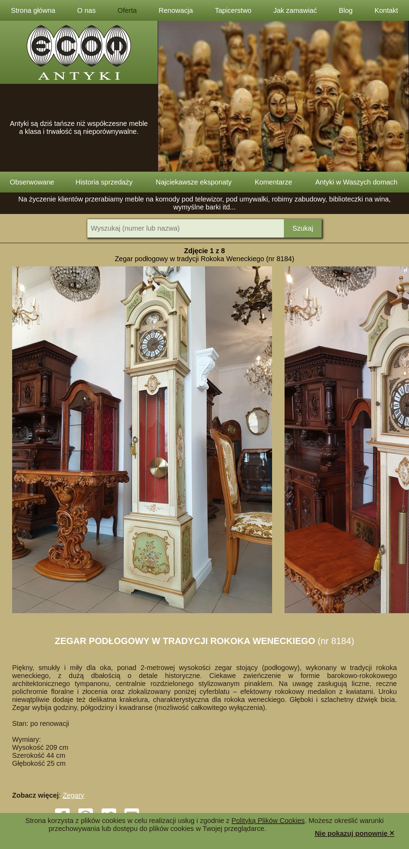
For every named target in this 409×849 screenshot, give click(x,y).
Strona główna (33, 10)
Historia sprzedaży (104, 182)
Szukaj (303, 228)
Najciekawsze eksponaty (194, 182)
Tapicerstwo (233, 10)
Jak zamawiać (295, 10)
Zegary (73, 795)
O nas (86, 10)
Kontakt (386, 10)
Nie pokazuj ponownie (354, 833)
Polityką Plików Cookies (268, 820)
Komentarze (273, 182)
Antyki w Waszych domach (356, 182)
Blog (346, 10)
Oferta (127, 10)
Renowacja (176, 10)
